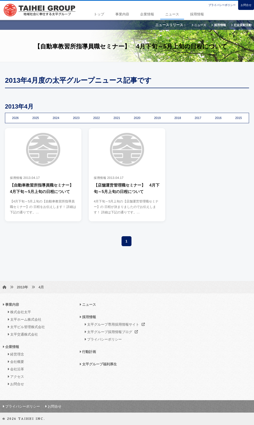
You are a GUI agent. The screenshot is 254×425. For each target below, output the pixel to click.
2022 (96, 118)
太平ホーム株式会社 (23, 319)
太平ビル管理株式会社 (25, 327)
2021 (117, 118)
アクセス (14, 377)
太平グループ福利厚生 (98, 364)
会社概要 (14, 362)
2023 (76, 118)
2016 (218, 118)
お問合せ (246, 4)
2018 (177, 118)
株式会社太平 (18, 312)
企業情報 (147, 14)
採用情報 (197, 14)
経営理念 (14, 354)
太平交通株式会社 (21, 334)
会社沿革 (14, 369)
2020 (137, 118)
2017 (198, 118)
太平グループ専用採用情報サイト (113, 324)
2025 (35, 118)
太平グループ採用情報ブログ (110, 332)
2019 (157, 118)
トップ (99, 14)
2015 (238, 118)
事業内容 (122, 14)
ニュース (172, 14)
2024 (56, 118)
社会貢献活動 (241, 25)
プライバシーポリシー (222, 4)
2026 (15, 118)
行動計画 (87, 352)
